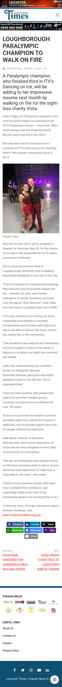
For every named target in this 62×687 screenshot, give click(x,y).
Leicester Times (12, 68)
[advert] (31, 6)
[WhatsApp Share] (15, 530)
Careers (7, 643)
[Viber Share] (49, 530)
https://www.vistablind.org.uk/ (22, 515)
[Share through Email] (31, 536)
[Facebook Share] (15, 524)
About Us (8, 628)
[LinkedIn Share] (32, 524)
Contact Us (9, 635)
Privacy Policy (11, 650)
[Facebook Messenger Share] (33, 530)
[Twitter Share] (48, 524)
